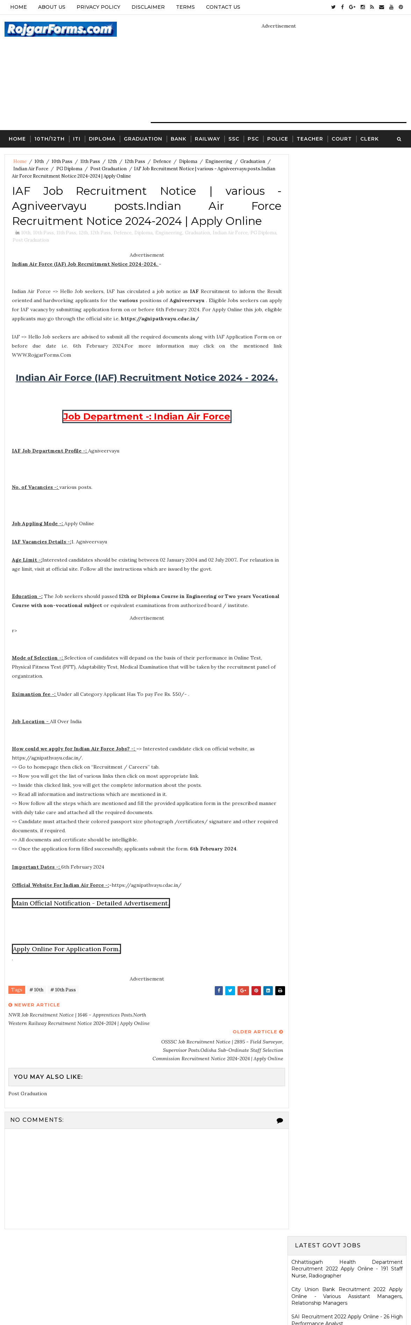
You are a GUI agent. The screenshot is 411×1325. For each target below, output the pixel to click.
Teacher (310, 138)
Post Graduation (108, 169)
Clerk (369, 138)
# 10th (36, 1000)
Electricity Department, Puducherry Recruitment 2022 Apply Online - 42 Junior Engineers (347, 262)
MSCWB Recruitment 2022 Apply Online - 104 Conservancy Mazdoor (347, 306)
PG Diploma (69, 169)
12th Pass (135, 161)
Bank (178, 138)
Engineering (218, 161)
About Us (51, 7)
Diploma (102, 138)
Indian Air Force (30, 169)
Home (18, 7)
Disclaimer (148, 7)
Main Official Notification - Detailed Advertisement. (91, 913)
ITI (76, 138)
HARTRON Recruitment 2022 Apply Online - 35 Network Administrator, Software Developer (347, 564)
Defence (162, 161)
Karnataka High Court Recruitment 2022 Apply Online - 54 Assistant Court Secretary (347, 519)
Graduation (143, 138)
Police (277, 138)
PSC (253, 138)
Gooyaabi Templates (259, 1302)
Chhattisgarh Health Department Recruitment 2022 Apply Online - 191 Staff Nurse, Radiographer (347, 187)
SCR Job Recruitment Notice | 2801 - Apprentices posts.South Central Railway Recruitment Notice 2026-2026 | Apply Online (347, 755)
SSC (233, 138)
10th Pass (62, 161)
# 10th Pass (63, 1000)
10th (39, 161)
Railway (207, 138)
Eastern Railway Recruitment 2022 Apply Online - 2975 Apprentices (347, 286)
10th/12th (49, 138)
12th (112, 161)
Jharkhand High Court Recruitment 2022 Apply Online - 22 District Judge (347, 368)
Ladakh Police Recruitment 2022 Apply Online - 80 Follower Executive (347, 608)
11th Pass (90, 161)
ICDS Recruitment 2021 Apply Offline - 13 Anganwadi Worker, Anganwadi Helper (347, 1042)
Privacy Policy (98, 7)
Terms (185, 7)
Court (342, 138)
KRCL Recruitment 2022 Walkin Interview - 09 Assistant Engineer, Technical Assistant (347, 540)
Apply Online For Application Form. (66, 959)
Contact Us (223, 7)
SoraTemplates (175, 1302)
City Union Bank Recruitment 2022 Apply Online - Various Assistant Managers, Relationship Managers (347, 214)
